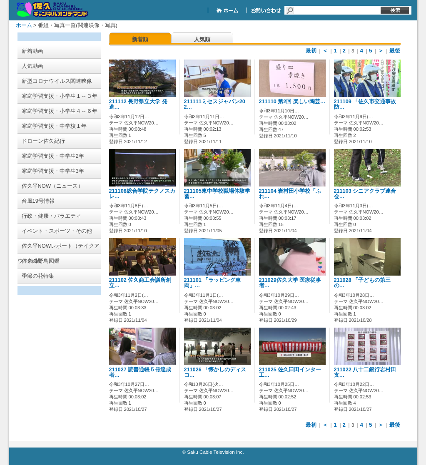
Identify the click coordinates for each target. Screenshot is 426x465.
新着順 (140, 39)
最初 (311, 50)
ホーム (24, 25)
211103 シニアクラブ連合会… (365, 193)
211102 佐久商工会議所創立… (140, 282)
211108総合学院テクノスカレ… (142, 193)
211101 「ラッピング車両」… (212, 282)
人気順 (202, 39)
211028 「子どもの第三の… (362, 282)
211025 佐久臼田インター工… (290, 372)
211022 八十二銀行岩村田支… (365, 372)
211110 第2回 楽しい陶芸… (292, 101)
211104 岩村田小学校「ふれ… (290, 193)
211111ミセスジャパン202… (214, 104)
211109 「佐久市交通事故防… (365, 104)
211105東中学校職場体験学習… (217, 193)
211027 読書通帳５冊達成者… (140, 372)
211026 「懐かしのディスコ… (215, 372)
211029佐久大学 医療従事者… (290, 282)
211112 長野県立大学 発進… (138, 104)
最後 (394, 50)
